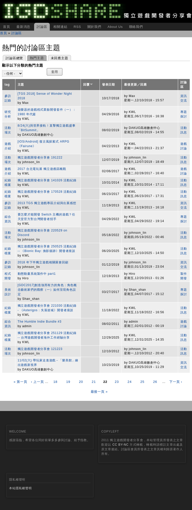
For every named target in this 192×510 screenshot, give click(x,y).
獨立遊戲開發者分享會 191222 (40, 157)
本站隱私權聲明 (20, 488)
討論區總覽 (14, 58)
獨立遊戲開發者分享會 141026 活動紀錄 (47, 180)
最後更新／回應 (135, 84)
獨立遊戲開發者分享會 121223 (40, 349)
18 (55, 382)
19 (68, 382)
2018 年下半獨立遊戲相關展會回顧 (43, 262)
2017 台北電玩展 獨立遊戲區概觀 (42, 169)
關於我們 (94, 27)
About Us (115, 27)
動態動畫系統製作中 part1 (37, 274)
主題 (21, 84)
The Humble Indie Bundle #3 (40, 321)
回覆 (88, 84)
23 (117, 382)
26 (155, 382)
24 (130, 382)
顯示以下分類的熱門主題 (22, 65)
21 (94, 382)
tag (7, 84)
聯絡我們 (136, 27)
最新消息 (23, 27)
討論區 (42, 27)
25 (142, 382)
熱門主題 (35, 57)
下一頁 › (175, 382)
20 (81, 382)
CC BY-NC (120, 444)
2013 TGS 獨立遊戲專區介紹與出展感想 (47, 203)
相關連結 (60, 27)
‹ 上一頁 (37, 382)
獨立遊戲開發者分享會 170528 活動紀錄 (47, 191)
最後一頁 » (99, 392)
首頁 (6, 27)
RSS (77, 27)
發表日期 (108, 84)
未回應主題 (59, 58)
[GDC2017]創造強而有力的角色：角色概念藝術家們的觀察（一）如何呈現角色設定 (47, 289)
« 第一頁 (20, 382)
